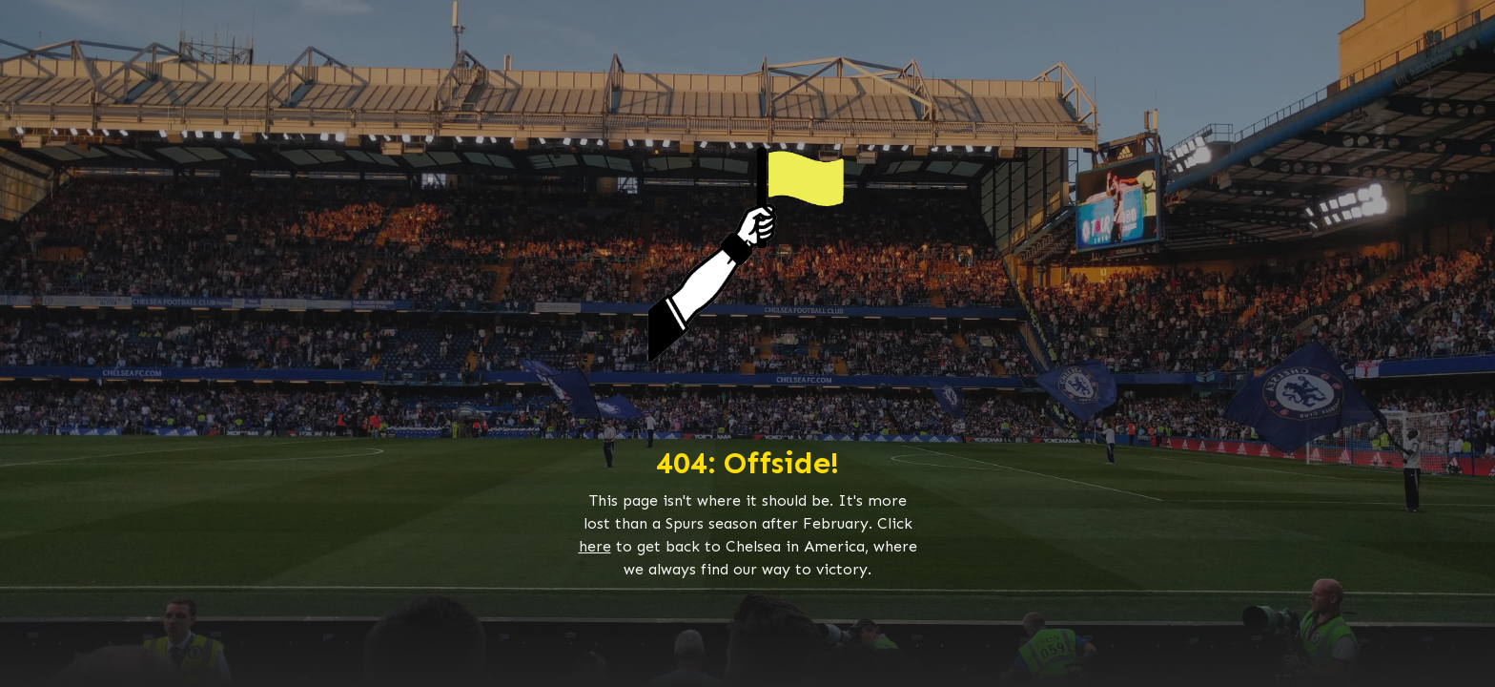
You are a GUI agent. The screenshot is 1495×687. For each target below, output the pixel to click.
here (595, 546)
